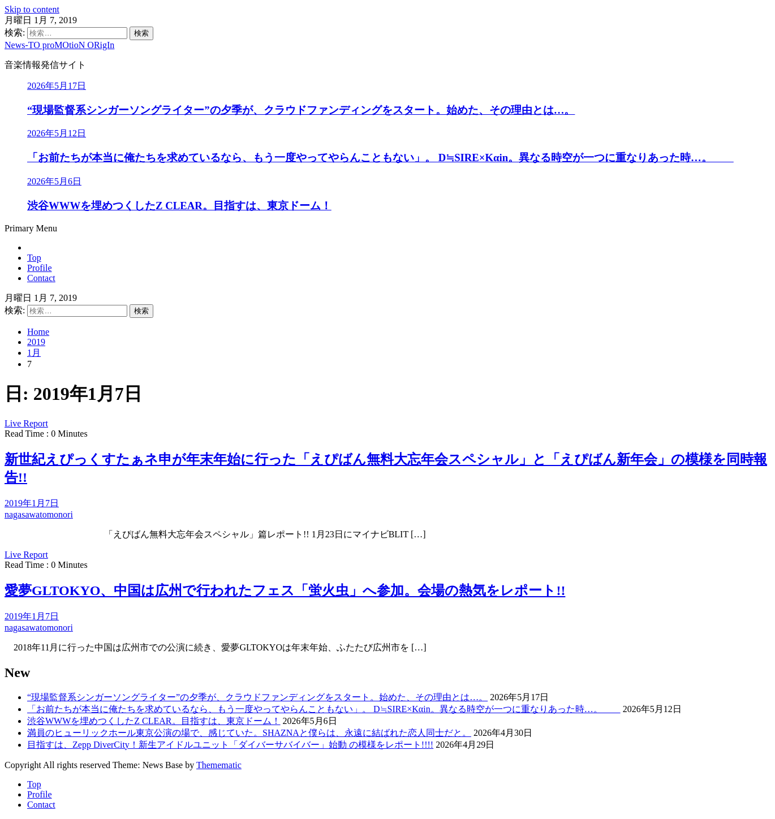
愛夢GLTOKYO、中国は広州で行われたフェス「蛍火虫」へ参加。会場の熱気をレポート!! (285, 590)
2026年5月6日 (54, 181)
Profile (39, 268)
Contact (41, 278)
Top (34, 257)
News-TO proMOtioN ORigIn (59, 45)
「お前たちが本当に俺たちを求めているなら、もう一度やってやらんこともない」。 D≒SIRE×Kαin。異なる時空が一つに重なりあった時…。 (380, 157)
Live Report (26, 423)
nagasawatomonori (39, 514)
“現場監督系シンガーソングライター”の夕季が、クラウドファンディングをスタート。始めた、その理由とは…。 (301, 110)
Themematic (219, 765)
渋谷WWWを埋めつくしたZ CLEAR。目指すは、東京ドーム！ (179, 206)
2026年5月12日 (56, 133)
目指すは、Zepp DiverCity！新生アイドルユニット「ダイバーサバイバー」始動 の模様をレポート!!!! (230, 744)
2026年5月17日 (56, 85)
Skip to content (32, 9)
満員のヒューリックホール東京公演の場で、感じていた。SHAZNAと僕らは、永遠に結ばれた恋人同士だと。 (249, 733)
